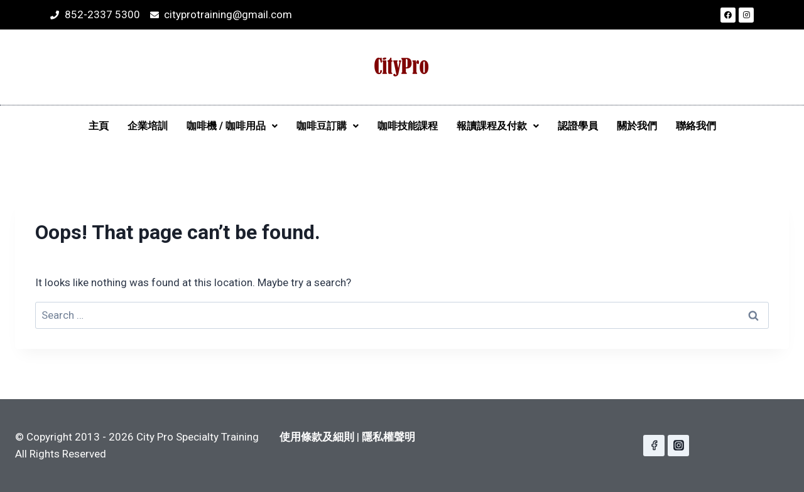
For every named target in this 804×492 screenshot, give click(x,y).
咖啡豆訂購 (327, 126)
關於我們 (637, 126)
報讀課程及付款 (498, 126)
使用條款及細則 (317, 436)
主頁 (99, 126)
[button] (232, 126)
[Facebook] (654, 445)
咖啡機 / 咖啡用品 (232, 126)
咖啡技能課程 (408, 126)
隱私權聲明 (388, 436)
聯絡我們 (696, 126)
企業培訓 (148, 126)
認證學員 (578, 126)
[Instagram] (678, 445)
